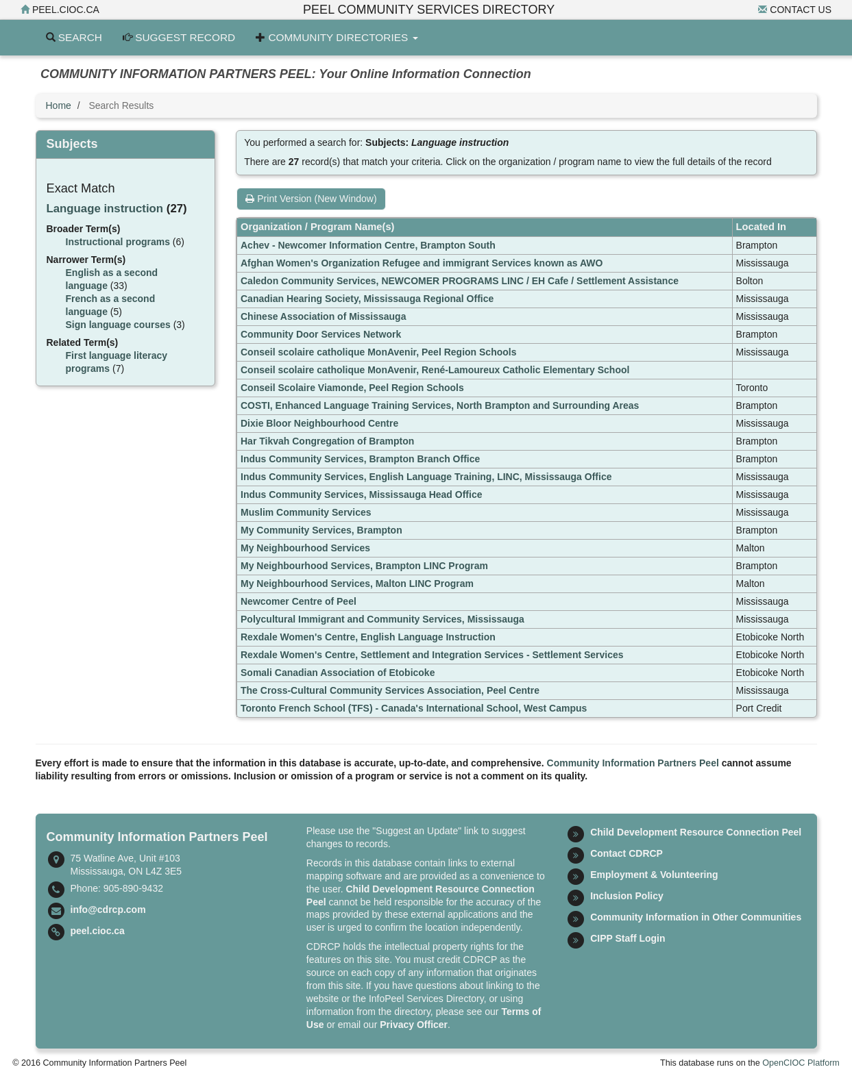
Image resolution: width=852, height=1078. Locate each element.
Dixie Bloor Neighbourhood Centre (319, 423)
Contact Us (794, 9)
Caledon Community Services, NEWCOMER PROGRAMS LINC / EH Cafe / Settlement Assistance (460, 280)
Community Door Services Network (321, 334)
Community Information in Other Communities (695, 917)
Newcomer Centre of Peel (298, 601)
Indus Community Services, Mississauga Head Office (361, 494)
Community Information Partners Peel (633, 762)
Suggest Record (179, 37)
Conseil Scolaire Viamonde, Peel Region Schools (352, 387)
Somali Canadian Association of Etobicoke (338, 672)
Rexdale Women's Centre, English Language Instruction (368, 636)
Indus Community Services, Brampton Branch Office (360, 458)
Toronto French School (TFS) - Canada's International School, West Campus (414, 708)
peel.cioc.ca (60, 9)
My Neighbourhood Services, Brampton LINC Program (364, 565)
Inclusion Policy (627, 895)
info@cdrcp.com (108, 909)
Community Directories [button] (336, 37)
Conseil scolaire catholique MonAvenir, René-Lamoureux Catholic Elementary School (435, 369)
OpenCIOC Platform (801, 1063)
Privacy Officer (414, 1024)
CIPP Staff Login (627, 938)
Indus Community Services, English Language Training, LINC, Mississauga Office (426, 476)
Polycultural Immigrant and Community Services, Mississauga (382, 619)
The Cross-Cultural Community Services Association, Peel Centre (390, 690)
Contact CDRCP (626, 853)
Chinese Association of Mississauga (323, 316)
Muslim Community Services (306, 512)
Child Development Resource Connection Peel (695, 832)
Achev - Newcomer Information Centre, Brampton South (368, 245)
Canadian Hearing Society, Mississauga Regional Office (367, 298)
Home (58, 105)
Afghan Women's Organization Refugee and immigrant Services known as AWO (422, 263)
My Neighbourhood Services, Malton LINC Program (357, 583)
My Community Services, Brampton (321, 530)
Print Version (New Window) (310, 198)
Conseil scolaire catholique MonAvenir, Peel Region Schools (378, 352)
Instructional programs (118, 241)
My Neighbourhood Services (305, 547)
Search (74, 37)
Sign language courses (118, 324)
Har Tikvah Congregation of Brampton (327, 441)
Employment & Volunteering (654, 874)
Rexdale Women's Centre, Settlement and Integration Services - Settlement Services (432, 654)
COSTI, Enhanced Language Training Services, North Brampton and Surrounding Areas (440, 405)
